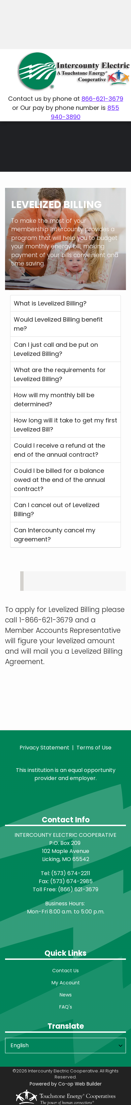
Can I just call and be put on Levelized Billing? (56, 349)
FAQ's (65, 1007)
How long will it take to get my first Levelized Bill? (65, 425)
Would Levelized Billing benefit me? (58, 324)
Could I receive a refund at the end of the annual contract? (59, 450)
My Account (66, 982)
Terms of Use (93, 747)
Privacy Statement (44, 747)
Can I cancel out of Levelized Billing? (56, 509)
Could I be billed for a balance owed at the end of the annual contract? (59, 479)
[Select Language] (65, 1045)
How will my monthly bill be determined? (54, 399)
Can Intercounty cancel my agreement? (54, 534)
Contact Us (65, 970)
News (66, 994)
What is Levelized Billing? (50, 303)
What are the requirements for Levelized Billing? (60, 374)
